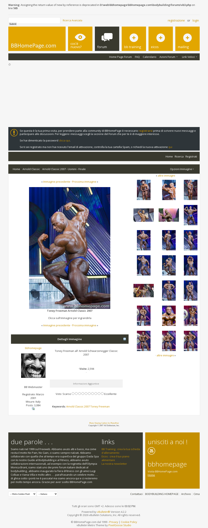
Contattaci (136, 494)
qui (170, 147)
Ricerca (179, 156)
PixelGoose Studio (119, 525)
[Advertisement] (104, 96)
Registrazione (176, 20)
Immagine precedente (56, 181)
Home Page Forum (120, 57)
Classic (79, 406)
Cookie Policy (129, 522)
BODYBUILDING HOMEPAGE (162, 494)
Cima (197, 494)
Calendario (149, 57)
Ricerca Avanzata (72, 20)
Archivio (186, 494)
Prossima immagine (84, 181)
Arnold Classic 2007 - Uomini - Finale (64, 169)
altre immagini (166, 175)
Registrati (191, 156)
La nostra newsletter (114, 464)
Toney (94, 406)
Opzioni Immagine (181, 169)
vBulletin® (103, 512)
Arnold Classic (31, 169)
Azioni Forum (167, 57)
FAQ (137, 57)
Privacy (113, 522)
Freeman (104, 406)
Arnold (70, 406)
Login (196, 20)
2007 (87, 406)
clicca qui (64, 140)
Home (169, 156)
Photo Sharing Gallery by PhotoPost (104, 423)
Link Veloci (188, 57)
